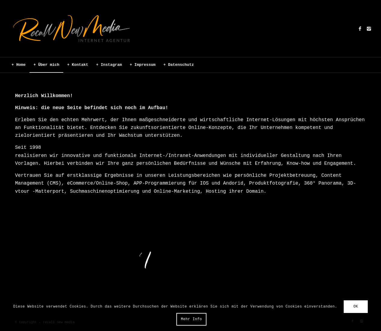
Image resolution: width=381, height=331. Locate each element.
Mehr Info (191, 319)
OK (355, 307)
